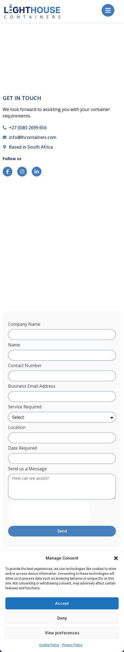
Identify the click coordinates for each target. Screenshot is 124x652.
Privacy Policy (72, 645)
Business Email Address (31, 398)
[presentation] (49, 524)
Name (14, 357)
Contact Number (25, 378)
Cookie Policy (49, 645)
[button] (116, 558)
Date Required (22, 460)
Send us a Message (27, 481)
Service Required (24, 419)
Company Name (24, 336)
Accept (62, 603)
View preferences (62, 633)
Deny (62, 618)
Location (17, 440)
